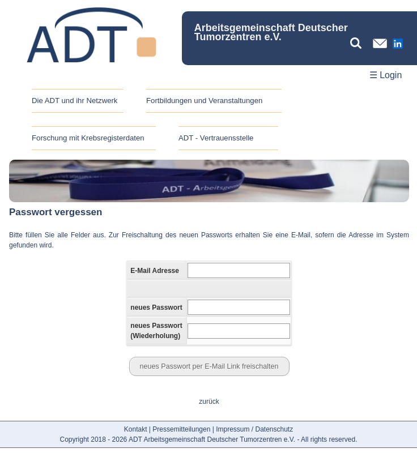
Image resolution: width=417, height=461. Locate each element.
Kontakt (135, 429)
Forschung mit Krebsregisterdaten (88, 138)
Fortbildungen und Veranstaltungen (204, 100)
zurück (209, 401)
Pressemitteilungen (181, 429)
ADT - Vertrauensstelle (215, 138)
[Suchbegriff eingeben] (358, 43)
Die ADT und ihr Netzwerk (74, 100)
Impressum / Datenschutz (254, 429)
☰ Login (385, 75)
